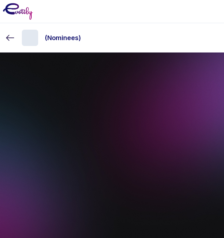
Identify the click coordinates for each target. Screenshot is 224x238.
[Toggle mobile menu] (214, 11)
